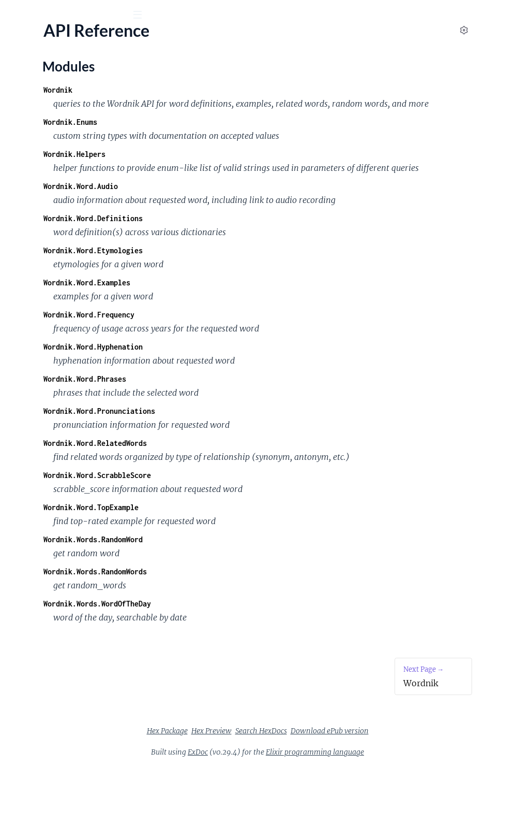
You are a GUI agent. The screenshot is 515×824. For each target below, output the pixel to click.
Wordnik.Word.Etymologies (235, 292)
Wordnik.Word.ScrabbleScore (240, 531)
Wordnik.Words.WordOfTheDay (240, 659)
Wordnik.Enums (213, 136)
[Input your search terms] (77, 15)
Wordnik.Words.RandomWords (238, 627)
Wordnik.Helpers (217, 168)
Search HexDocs (339, 787)
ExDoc (275, 808)
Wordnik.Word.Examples (229, 324)
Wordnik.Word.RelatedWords (238, 485)
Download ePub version (407, 786)
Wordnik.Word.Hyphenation (235, 388)
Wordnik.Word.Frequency (231, 356)
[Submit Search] (15, 15)
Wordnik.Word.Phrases (227, 420)
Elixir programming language (392, 808)
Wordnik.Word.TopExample (233, 563)
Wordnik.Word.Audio (223, 214)
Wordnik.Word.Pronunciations (242, 453)
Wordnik (31, 41)
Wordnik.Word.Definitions (235, 260)
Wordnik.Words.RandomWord (235, 595)
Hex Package (244, 786)
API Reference (33, 104)
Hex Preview (289, 786)
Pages (22, 72)
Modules (63, 72)
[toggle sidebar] (140, 16)
